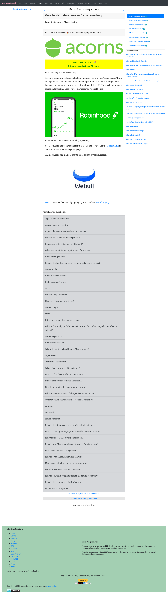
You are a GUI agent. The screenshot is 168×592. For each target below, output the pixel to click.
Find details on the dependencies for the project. (67, 387)
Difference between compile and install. (63, 380)
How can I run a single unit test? (59, 301)
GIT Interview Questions (137, 29)
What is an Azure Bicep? (134, 102)
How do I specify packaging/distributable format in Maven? (72, 431)
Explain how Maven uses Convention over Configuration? (71, 444)
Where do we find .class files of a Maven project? (67, 349)
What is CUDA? (131, 70)
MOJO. (48, 288)
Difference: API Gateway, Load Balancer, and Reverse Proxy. (145, 113)
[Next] (123, 10)
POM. (47, 313)
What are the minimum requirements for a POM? (67, 250)
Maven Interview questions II (84, 498)
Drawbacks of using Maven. (57, 488)
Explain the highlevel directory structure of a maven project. (73, 263)
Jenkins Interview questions (138, 37)
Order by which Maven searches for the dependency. (69, 399)
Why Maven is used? (54, 342)
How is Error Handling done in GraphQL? (139, 122)
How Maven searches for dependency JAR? (64, 437)
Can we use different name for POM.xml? (64, 244)
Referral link (112, 145)
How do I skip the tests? (56, 294)
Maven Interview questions (138, 16)
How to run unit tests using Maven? (61, 450)
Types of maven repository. (57, 218)
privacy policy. (51, 586)
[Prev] (44, 10)
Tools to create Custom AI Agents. (137, 94)
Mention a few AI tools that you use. (138, 98)
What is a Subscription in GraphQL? (137, 143)
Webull (48, 203)
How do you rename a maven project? (62, 237)
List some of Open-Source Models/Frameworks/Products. (145, 81)
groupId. (49, 406)
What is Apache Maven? (56, 275)
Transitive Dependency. (56, 361)
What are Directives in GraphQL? (136, 61)
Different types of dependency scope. (62, 320)
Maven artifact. (52, 269)
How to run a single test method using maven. (66, 463)
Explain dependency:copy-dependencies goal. (66, 231)
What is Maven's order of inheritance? (62, 368)
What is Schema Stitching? (135, 131)
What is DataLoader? (133, 135)
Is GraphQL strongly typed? (135, 118)
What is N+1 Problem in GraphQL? (137, 139)
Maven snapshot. (53, 418)
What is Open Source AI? (134, 85)
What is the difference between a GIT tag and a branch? (144, 65)
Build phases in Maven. (55, 282)
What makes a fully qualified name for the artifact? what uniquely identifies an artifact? (81, 328)
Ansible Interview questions (138, 46)
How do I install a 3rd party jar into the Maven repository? (71, 475)
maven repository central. (57, 225)
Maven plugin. (51, 307)
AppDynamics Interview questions (139, 41)
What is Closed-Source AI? (134, 89)
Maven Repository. (54, 336)
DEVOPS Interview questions (138, 33)
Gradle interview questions (138, 24)
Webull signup (102, 202)
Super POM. (50, 355)
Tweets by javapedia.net (22, 9)
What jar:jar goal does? (55, 256)
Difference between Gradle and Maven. (63, 469)
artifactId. (49, 412)
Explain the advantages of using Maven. (63, 482)
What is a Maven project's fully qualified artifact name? (70, 393)
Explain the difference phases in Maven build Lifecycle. (70, 425)
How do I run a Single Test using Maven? (63, 456)
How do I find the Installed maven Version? (64, 374)
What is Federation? (132, 126)
